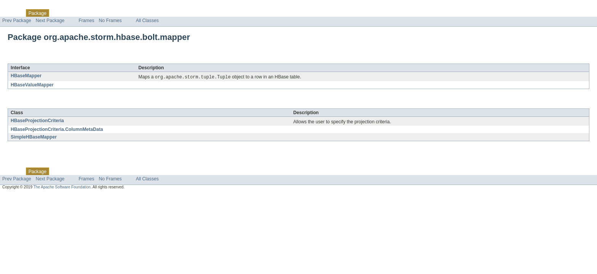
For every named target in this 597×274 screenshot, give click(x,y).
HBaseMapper (26, 75)
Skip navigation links (21, 6)
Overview (12, 13)
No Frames (110, 20)
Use (73, 13)
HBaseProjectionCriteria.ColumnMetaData (57, 129)
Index (130, 13)
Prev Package (16, 20)
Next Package (50, 20)
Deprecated (108, 13)
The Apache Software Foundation (62, 187)
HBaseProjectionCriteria (37, 121)
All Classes (147, 20)
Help (145, 13)
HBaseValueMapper (32, 85)
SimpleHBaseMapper (34, 137)
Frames (86, 20)
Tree (87, 13)
